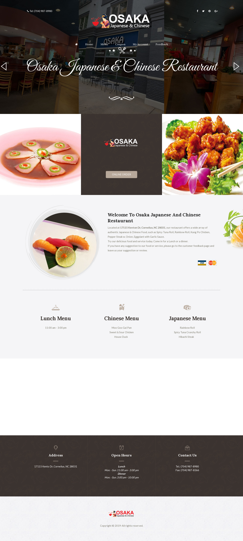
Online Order (121, 174)
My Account (140, 44)
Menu (104, 44)
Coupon (120, 44)
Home (89, 44)
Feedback (162, 44)
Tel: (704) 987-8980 (39, 10)
